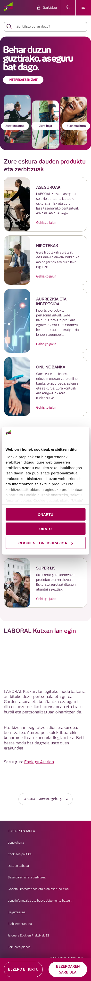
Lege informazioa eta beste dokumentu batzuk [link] (40, 900)
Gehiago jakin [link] (46, 222)
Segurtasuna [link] (16, 912)
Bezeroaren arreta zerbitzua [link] (27, 877)
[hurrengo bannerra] (56, 144)
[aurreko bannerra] (35, 144)
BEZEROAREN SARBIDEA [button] (68, 969)
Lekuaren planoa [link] (19, 947)
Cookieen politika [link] (20, 854)
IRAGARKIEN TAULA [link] (21, 831)
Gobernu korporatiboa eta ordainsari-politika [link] (38, 889)
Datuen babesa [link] (18, 866)
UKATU (45, 528)
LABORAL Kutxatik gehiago (45, 799)
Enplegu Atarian (39, 762)
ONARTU (45, 514)
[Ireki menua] (83, 7)
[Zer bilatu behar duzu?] (50, 27)
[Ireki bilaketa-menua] (67, 7)
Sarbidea (50, 7)
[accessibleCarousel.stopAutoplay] (46, 144)
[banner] (45, 93)
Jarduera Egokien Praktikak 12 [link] (28, 935)
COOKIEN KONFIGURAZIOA (45, 543)
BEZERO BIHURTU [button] (23, 969)
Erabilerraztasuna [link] (20, 924)
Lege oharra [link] (16, 842)
